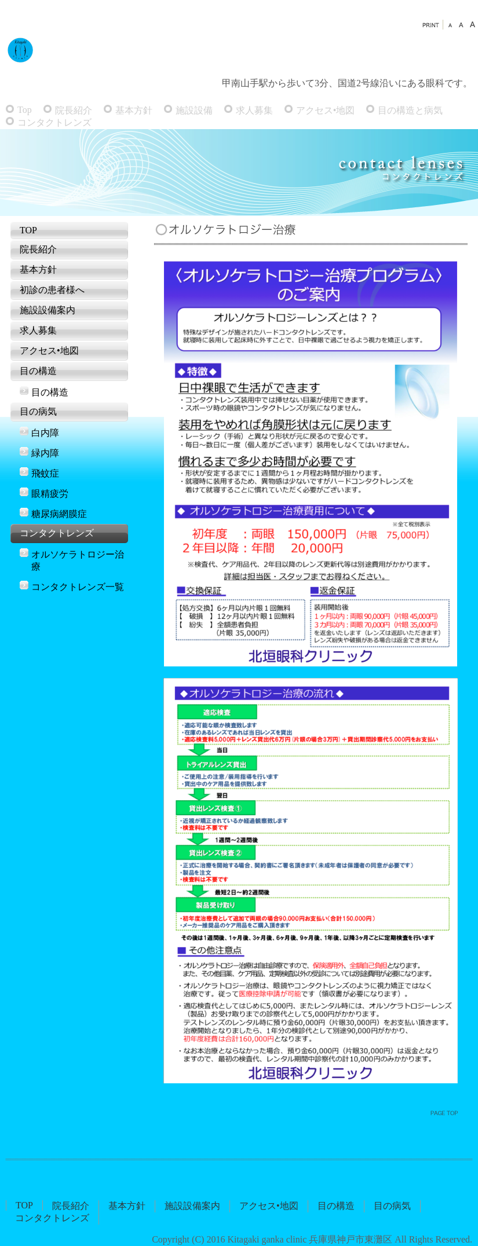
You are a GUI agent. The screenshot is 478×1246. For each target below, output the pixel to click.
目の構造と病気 (410, 110)
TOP (28, 230)
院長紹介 (73, 110)
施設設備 (194, 110)
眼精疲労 (49, 494)
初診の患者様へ (52, 290)
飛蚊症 (45, 473)
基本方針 (133, 110)
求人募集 (254, 110)
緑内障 (45, 453)
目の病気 (38, 411)
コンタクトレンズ (54, 122)
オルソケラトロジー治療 (77, 560)
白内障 (45, 433)
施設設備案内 (47, 310)
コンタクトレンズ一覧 (77, 587)
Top (24, 110)
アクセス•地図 (325, 110)
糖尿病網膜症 (59, 514)
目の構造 (38, 371)
